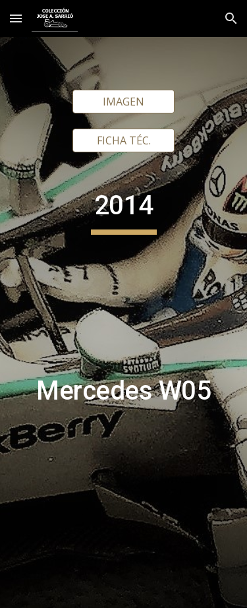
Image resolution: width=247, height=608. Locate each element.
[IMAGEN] (123, 101)
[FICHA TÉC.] (123, 140)
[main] (124, 369)
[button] (16, 18)
